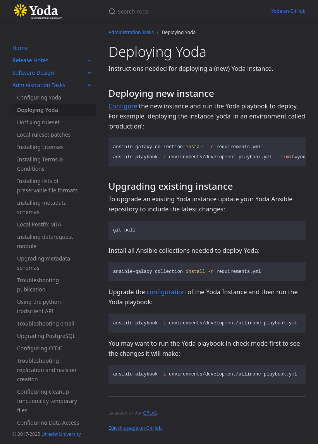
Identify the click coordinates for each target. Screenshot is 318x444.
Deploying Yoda (37, 109)
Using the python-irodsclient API (40, 306)
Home (20, 47)
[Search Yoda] (180, 11)
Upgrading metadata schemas (43, 263)
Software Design (33, 72)
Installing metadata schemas (42, 207)
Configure (122, 106)
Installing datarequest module (45, 241)
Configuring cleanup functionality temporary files (47, 401)
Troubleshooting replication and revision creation (46, 370)
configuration (166, 292)
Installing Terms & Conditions (40, 164)
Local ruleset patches (43, 134)
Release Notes (30, 60)
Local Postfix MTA (39, 224)
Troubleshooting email (45, 323)
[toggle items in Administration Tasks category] (89, 85)
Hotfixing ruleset (38, 122)
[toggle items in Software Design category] (89, 73)
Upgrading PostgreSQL (46, 335)
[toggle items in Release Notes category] (89, 60)
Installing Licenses (40, 147)
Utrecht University (61, 434)
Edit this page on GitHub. (135, 428)
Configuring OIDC (39, 348)
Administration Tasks (38, 85)
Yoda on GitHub (289, 11)
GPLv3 (149, 413)
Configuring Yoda (39, 97)
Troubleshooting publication (38, 284)
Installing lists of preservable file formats (47, 185)
